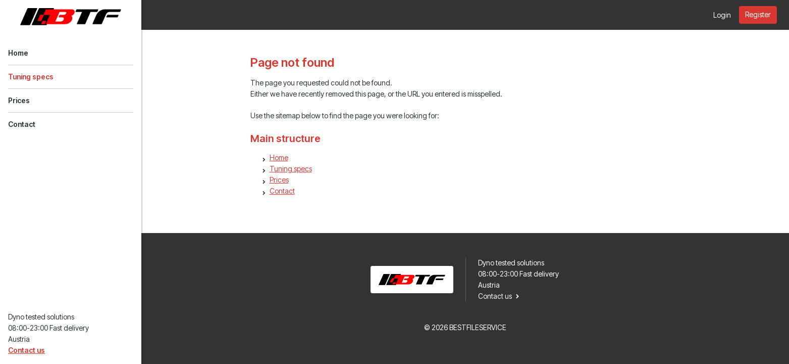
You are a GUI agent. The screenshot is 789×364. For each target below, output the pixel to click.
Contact (21, 124)
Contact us (26, 350)
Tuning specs (31, 76)
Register (758, 14)
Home (18, 53)
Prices (19, 100)
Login (722, 15)
